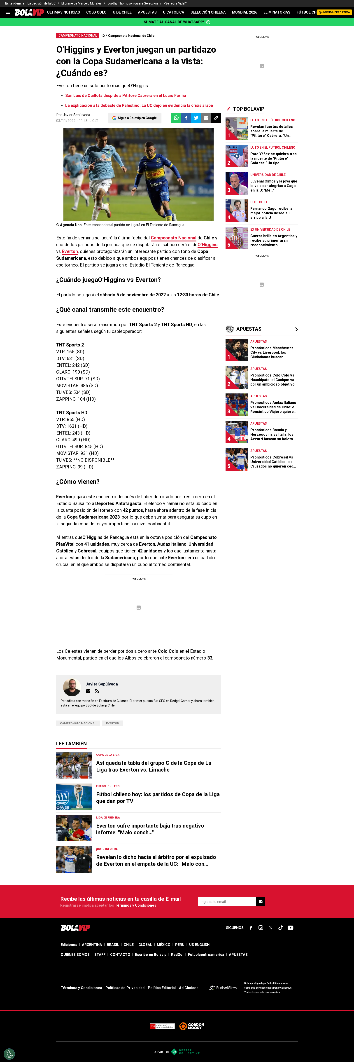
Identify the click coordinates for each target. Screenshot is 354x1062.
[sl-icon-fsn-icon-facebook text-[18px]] (251, 928)
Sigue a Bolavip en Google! (138, 118)
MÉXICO (163, 945)
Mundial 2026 (244, 12)
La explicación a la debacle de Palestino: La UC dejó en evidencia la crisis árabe (139, 105)
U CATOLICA (173, 12)
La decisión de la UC (42, 3)
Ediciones (69, 945)
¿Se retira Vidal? (175, 3)
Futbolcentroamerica (206, 954)
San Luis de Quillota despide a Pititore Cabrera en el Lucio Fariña (125, 95)
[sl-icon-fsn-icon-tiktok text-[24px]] (280, 928)
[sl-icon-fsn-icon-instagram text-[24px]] (260, 928)
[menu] (8, 12)
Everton (70, 251)
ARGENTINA (92, 945)
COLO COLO (96, 12)
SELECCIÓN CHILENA (208, 12)
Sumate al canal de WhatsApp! (177, 22)
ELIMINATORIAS (276, 12)
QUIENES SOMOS (75, 954)
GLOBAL (145, 945)
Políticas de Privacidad (124, 988)
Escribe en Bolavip (150, 954)
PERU (179, 945)
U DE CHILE (122, 12)
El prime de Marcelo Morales (81, 3)
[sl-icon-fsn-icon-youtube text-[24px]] (290, 928)
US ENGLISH (199, 945)
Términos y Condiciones (135, 905)
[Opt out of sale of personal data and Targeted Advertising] (9, 1054)
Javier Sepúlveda (76, 115)
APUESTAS (147, 12)
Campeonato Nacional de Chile (131, 35)
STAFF (99, 954)
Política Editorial (162, 988)
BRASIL (113, 945)
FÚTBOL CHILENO (312, 12)
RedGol (177, 954)
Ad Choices (188, 988)
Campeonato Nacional (173, 238)
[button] (186, 118)
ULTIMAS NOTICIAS (63, 12)
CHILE (129, 945)
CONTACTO (120, 954)
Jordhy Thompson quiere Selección (132, 3)
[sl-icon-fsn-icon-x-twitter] (270, 928)
